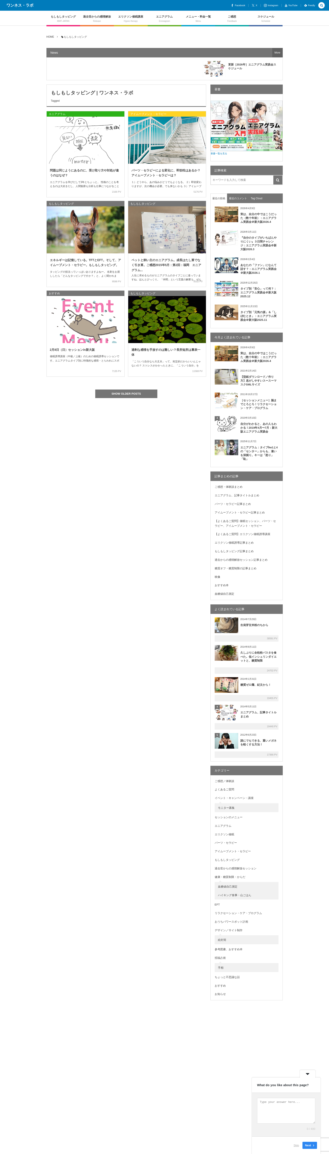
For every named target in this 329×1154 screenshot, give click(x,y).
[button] (321, 5)
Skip (296, 1145)
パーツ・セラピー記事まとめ (233, 504)
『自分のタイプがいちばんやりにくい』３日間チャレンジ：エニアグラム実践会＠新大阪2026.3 (258, 243)
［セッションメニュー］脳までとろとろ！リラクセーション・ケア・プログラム (258, 404)
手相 (220, 967)
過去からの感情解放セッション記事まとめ (241, 559)
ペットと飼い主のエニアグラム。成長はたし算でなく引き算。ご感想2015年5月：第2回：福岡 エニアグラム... (166, 265)
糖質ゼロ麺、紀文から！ (255, 684)
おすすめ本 (222, 585)
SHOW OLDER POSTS (126, 393)
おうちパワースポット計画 (231, 921)
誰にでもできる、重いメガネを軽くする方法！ (258, 742)
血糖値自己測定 (224, 593)
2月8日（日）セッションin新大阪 (72, 349)
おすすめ (54, 293)
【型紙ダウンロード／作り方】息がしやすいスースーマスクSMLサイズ (258, 380)
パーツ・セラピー (226, 842)
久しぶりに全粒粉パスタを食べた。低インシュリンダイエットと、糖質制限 (258, 656)
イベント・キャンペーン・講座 (234, 798)
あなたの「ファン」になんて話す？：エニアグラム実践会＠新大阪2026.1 (258, 268)
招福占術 (220, 957)
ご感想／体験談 (224, 781)
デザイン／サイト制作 (229, 930)
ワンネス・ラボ (19, 5)
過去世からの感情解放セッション (235, 868)
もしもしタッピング (61, 203)
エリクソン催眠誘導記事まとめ (234, 542)
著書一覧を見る (219, 153)
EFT (217, 904)
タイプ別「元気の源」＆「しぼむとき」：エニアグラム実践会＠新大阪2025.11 (258, 316)
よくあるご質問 (224, 789)
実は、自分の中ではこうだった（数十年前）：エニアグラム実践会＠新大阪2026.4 (258, 218)
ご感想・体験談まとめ (229, 486)
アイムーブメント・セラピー (148, 114)
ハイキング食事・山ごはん (234, 895)
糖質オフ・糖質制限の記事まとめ (235, 568)
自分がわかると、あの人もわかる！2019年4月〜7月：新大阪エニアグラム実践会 (258, 427)
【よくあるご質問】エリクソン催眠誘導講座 (242, 534)
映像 (217, 576)
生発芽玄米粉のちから (254, 625)
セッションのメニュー (229, 817)
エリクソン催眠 (224, 834)
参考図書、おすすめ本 (229, 949)
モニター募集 (226, 807)
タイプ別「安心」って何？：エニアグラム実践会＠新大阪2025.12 (258, 292)
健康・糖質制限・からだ (230, 877)
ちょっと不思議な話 (227, 977)
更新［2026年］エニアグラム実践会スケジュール (252, 66)
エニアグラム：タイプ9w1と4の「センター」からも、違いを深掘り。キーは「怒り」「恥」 (259, 453)
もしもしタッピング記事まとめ (234, 551)
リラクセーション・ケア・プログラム (238, 913)
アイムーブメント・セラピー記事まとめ (240, 512)
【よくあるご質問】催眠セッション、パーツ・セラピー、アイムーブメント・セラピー (245, 523)
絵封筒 (222, 939)
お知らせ (220, 994)
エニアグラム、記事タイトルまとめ (237, 495)
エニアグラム (57, 114)
